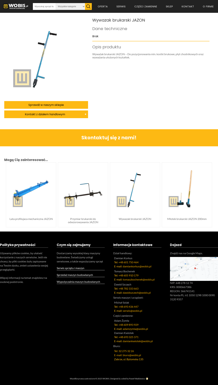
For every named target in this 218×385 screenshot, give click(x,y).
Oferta (103, 6)
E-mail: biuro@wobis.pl (127, 355)
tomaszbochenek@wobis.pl (139, 279)
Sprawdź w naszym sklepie (46, 105)
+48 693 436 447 (128, 306)
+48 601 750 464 (128, 262)
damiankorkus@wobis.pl (137, 266)
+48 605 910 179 (128, 275)
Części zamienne (145, 6)
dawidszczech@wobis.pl (137, 292)
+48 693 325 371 (128, 337)
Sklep (169, 6)
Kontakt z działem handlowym (45, 114)
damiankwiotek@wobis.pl (138, 341)
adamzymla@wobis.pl (135, 328)
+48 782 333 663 (128, 288)
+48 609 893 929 (128, 324)
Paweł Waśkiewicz (137, 378)
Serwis (121, 6)
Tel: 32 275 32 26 (124, 351)
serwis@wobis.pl (132, 310)
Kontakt (188, 6)
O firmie (208, 6)
